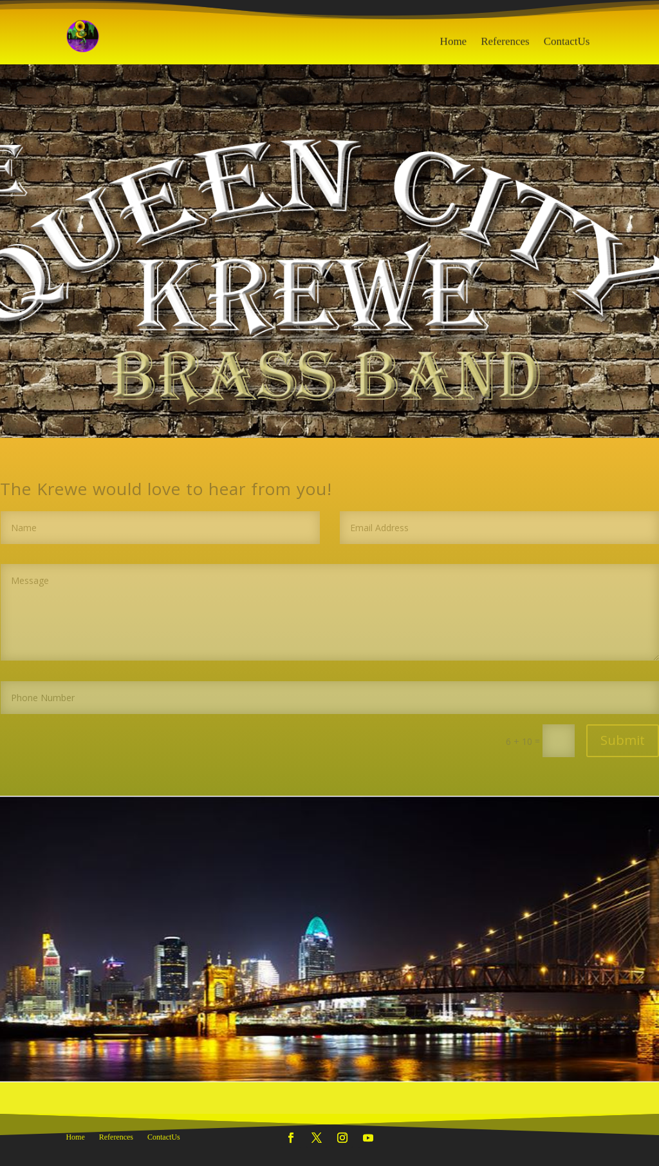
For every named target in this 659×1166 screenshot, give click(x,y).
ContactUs (567, 46)
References (505, 46)
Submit (622, 740)
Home (453, 46)
